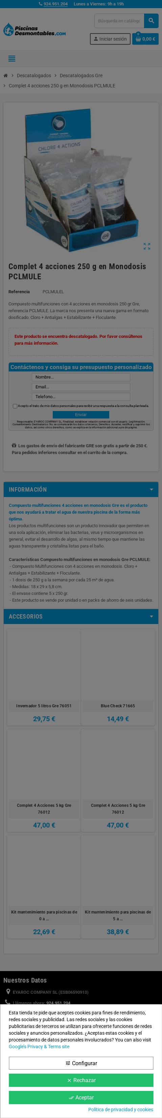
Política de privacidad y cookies (120, 1109)
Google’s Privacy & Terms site (39, 1046)
